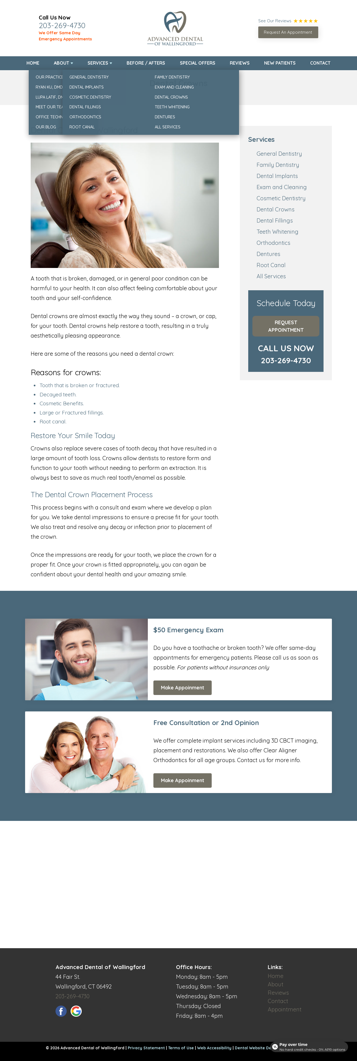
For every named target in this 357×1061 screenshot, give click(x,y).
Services (98, 63)
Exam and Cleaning (282, 187)
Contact (320, 63)
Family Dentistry (278, 164)
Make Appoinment (182, 687)
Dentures (268, 253)
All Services (271, 276)
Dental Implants (277, 175)
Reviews (240, 63)
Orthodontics (273, 242)
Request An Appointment (288, 32)
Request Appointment (286, 326)
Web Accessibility (214, 1047)
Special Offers (197, 63)
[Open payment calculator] (308, 1045)
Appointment (284, 1009)
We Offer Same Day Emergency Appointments (65, 36)
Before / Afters (146, 63)
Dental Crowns (276, 209)
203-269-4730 (62, 25)
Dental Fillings (275, 220)
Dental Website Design (257, 1047)
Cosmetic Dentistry (281, 198)
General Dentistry (279, 153)
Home (32, 63)
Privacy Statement (146, 1047)
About (61, 63)
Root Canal (271, 265)
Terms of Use (181, 1047)
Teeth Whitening (277, 231)
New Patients (280, 63)
